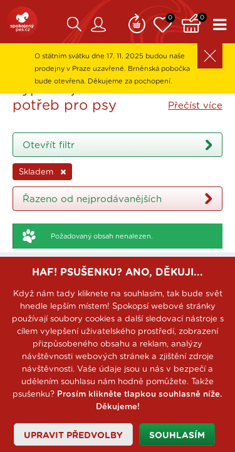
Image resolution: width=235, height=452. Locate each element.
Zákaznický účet (98, 24)
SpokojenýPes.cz (22, 22)
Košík (194, 22)
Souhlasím (177, 435)
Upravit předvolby (73, 435)
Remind (136, 22)
